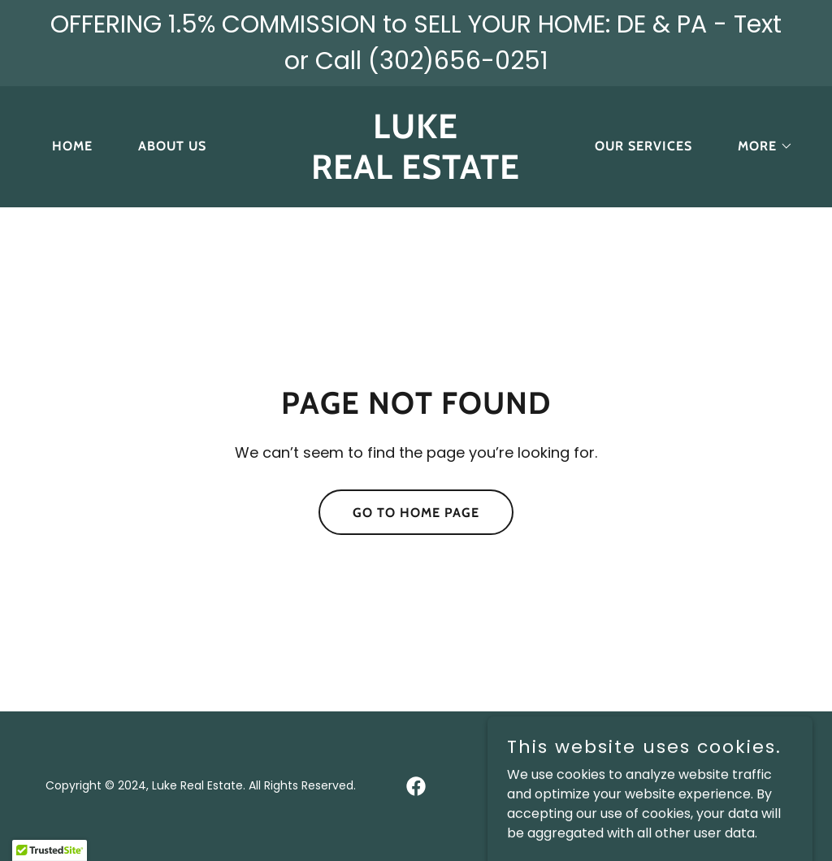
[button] (759, 146)
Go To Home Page (416, 512)
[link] (415, 174)
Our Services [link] (643, 146)
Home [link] (72, 146)
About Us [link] (172, 146)
